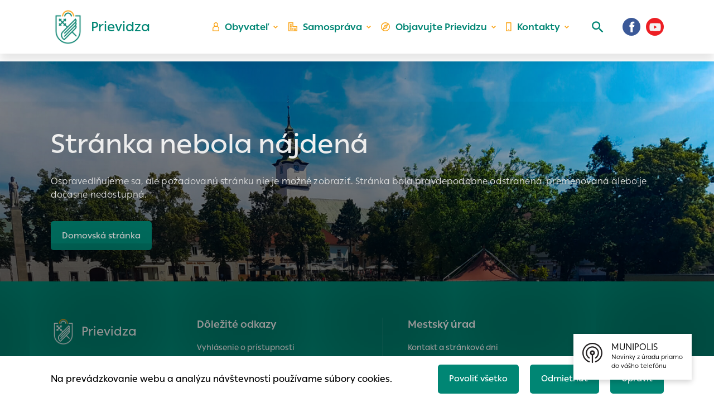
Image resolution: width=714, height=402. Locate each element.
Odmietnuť (560, 378)
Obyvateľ (246, 31)
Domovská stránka (103, 235)
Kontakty (532, 31)
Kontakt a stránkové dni (453, 347)
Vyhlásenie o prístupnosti (246, 347)
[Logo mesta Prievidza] (98, 31)
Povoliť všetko (472, 378)
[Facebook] (631, 31)
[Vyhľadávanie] (594, 30)
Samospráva (329, 31)
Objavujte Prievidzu (435, 31)
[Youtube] (655, 31)
